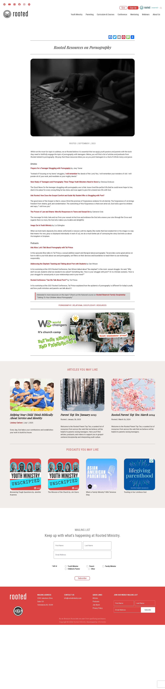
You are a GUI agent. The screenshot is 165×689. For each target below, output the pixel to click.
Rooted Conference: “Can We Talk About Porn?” (48, 280)
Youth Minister (73, 566)
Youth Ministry (76, 14)
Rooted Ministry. (79, 622)
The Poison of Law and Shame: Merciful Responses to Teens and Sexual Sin (60, 212)
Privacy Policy (98, 608)
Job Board (96, 605)
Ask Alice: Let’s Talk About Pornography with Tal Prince (51, 247)
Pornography (65, 305)
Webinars (145, 14)
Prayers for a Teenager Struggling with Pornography (50, 168)
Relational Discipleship (84, 305)
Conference (122, 14)
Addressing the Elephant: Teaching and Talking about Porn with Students (58, 264)
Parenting (90, 14)
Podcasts (96, 601)
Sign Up (133, 7)
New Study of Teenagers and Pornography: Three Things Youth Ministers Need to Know (64, 182)
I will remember (71, 174)
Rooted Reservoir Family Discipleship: (110, 295)
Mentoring (134, 14)
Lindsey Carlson (16, 423)
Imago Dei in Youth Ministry (41, 225)
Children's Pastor (74, 569)
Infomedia (102, 622)
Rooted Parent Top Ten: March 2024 (133, 414)
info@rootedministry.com (72, 598)
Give (123, 7)
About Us (156, 14)
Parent (91, 566)
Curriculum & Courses (105, 14)
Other (93, 569)
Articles (95, 598)
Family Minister (110, 566)
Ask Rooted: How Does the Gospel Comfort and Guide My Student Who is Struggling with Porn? (67, 195)
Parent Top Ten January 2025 (79, 414)
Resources (101, 305)
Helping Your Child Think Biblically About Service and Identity (31, 416)
